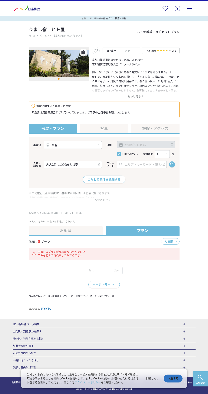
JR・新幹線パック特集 (26, 324)
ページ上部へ (101, 284)
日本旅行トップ (37, 296)
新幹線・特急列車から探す (28, 338)
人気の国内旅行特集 (24, 353)
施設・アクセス (155, 128)
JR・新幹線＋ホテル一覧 (60, 296)
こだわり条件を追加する (104, 179)
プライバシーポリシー (87, 382)
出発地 (37, 145)
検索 (172, 164)
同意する (173, 378)
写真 (104, 128)
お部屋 (65, 230)
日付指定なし (130, 154)
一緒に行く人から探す (26, 360)
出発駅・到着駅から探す (27, 331)
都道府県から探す (23, 346)
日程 (109, 144)
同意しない (152, 378)
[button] (59, 79)
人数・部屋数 (37, 164)
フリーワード (110, 164)
